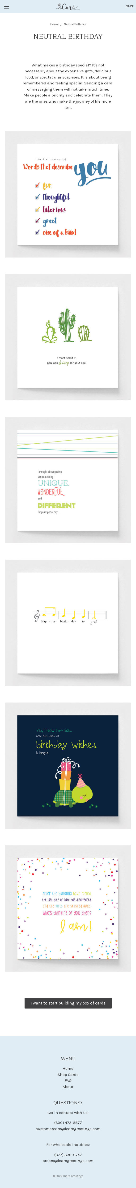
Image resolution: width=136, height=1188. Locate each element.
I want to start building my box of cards (68, 1003)
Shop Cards (68, 1074)
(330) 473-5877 (68, 1122)
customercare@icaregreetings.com (68, 1128)
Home (68, 1068)
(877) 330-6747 (68, 1154)
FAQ (68, 1080)
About (68, 1086)
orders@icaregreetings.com (68, 1160)
